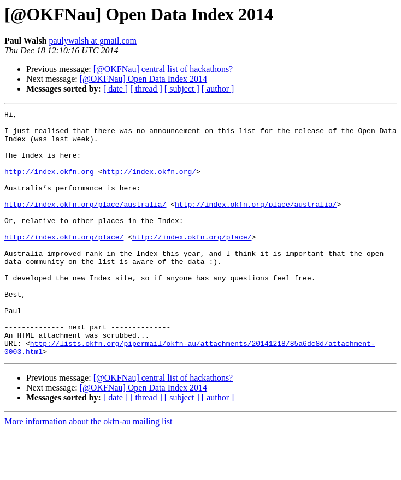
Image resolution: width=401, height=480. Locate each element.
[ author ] (218, 88)
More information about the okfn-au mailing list (88, 470)
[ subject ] (181, 88)
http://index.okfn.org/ (149, 184)
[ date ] (115, 88)
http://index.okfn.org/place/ (63, 263)
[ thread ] (146, 88)
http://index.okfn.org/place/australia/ (85, 224)
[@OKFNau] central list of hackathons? (163, 69)
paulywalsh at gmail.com (93, 40)
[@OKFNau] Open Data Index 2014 (143, 78)
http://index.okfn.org (49, 184)
